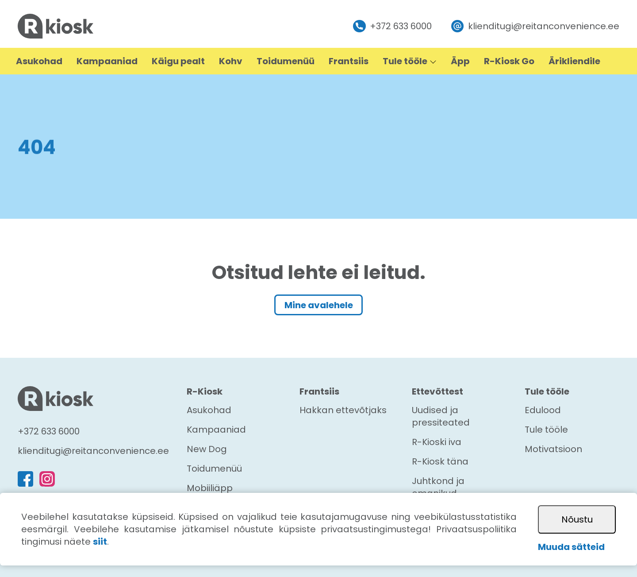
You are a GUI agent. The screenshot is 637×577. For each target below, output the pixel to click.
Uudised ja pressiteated (441, 416)
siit (100, 541)
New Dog (207, 449)
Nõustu (577, 519)
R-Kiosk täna (440, 461)
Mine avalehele (318, 305)
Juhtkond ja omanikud (438, 487)
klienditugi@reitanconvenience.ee (535, 26)
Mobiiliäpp (210, 488)
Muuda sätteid (571, 547)
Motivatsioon (553, 449)
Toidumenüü (214, 468)
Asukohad (209, 410)
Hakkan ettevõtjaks (343, 410)
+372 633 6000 (392, 26)
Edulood (543, 410)
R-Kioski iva (436, 442)
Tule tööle (546, 429)
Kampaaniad (216, 429)
